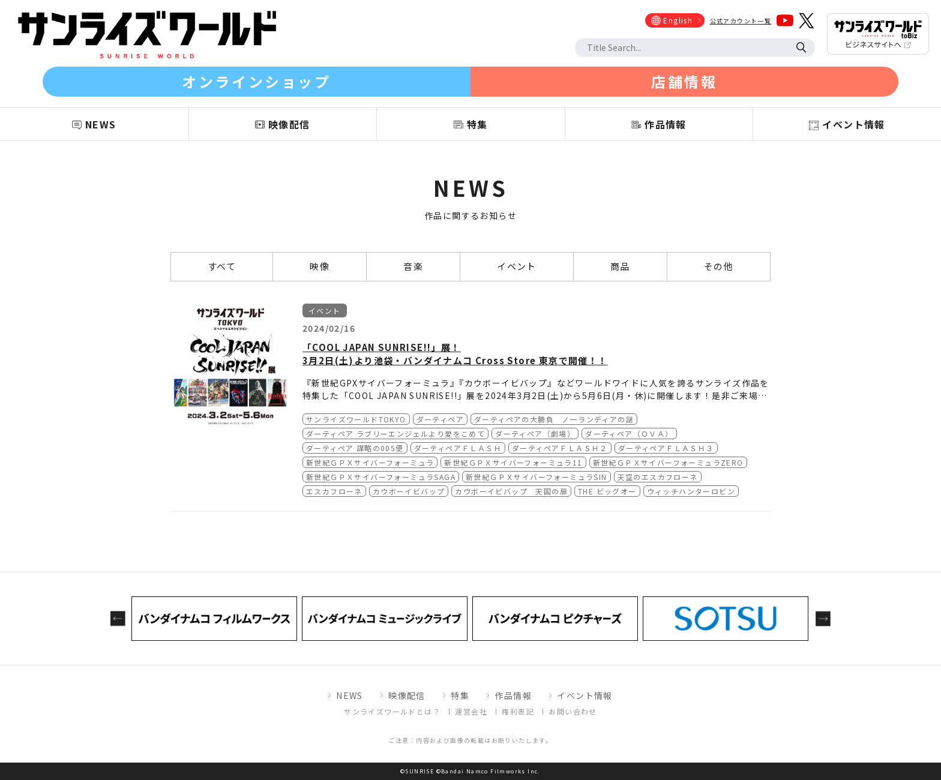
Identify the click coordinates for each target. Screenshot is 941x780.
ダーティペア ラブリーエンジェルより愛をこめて (395, 433)
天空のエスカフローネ (658, 477)
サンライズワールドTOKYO (356, 419)
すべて (222, 266)
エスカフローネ (334, 491)
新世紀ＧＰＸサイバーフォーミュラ (370, 462)
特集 (460, 695)
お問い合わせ (573, 711)
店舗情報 (684, 81)
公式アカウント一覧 (741, 20)
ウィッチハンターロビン (691, 491)
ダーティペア (440, 419)
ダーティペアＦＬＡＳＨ (458, 448)
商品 (620, 266)
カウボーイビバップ (409, 491)
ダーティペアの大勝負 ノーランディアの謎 (554, 419)
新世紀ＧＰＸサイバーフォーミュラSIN (536, 477)
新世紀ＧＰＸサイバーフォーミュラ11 (513, 462)
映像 (319, 266)
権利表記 (518, 711)
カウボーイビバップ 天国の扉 (511, 491)
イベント (517, 266)
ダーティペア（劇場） (535, 433)
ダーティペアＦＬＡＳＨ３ (666, 448)
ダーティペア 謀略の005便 (355, 448)
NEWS (349, 695)
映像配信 (406, 695)
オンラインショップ (256, 81)
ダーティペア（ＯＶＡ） (629, 433)
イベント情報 (584, 695)
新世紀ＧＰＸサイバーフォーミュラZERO (668, 462)
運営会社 (471, 711)
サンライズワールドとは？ (392, 711)
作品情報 (513, 695)
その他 (718, 266)
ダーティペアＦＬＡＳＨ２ (560, 448)
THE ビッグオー (607, 491)
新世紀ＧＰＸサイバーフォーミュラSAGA (380, 477)
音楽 (413, 266)
